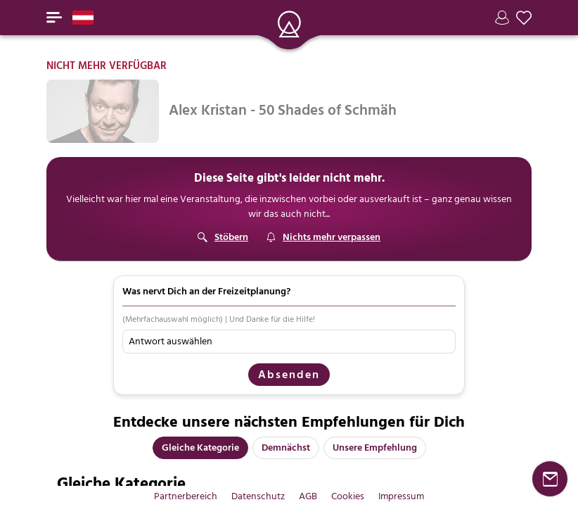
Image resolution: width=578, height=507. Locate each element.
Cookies (347, 496)
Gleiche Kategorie (200, 447)
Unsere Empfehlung (375, 447)
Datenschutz (258, 496)
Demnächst (286, 447)
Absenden (289, 374)
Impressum (401, 496)
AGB (308, 496)
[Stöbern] (223, 237)
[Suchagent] (323, 237)
